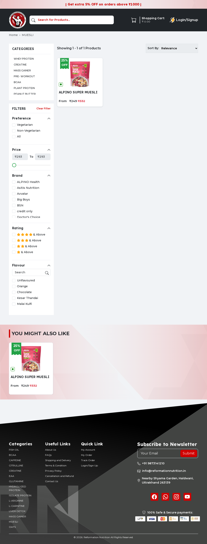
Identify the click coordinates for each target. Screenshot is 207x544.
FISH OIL (14, 449)
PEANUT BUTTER (25, 93)
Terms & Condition (56, 465)
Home (13, 35)
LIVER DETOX (17, 511)
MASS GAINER (22, 70)
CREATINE (20, 64)
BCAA (17, 82)
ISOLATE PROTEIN (20, 495)
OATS (12, 526)
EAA (11, 475)
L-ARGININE (16, 500)
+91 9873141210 (153, 463)
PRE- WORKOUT (24, 76)
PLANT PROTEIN (24, 88)
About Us (50, 449)
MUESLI (13, 521)
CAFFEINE (15, 460)
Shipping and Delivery (58, 460)
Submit (189, 453)
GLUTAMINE (16, 481)
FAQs (48, 454)
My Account (88, 449)
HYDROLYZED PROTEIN (17, 488)
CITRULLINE (16, 465)
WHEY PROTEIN (24, 58)
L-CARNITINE (17, 505)
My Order (86, 454)
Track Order (88, 460)
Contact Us (51, 481)
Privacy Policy (53, 470)
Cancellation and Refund (59, 475)
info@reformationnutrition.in (164, 471)
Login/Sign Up (89, 465)
